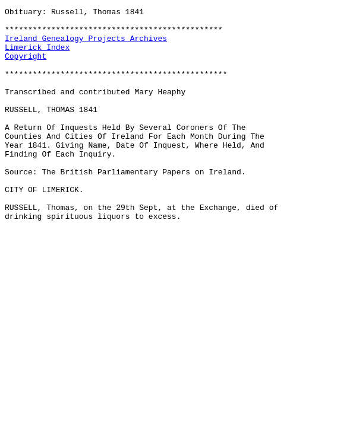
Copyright (25, 66)
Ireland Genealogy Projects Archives (86, 45)
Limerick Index (37, 55)
